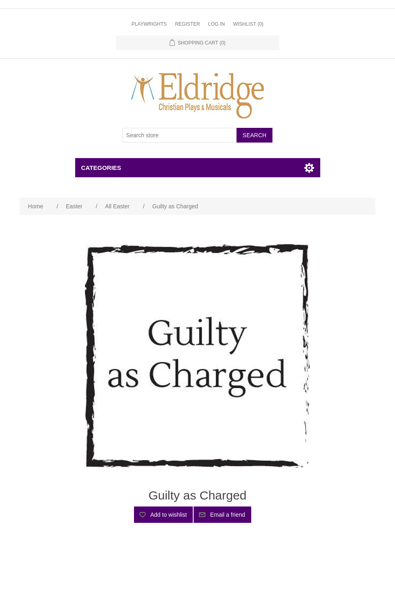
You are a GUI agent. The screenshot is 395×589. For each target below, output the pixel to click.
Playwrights (149, 24)
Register (187, 24)
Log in (216, 24)
